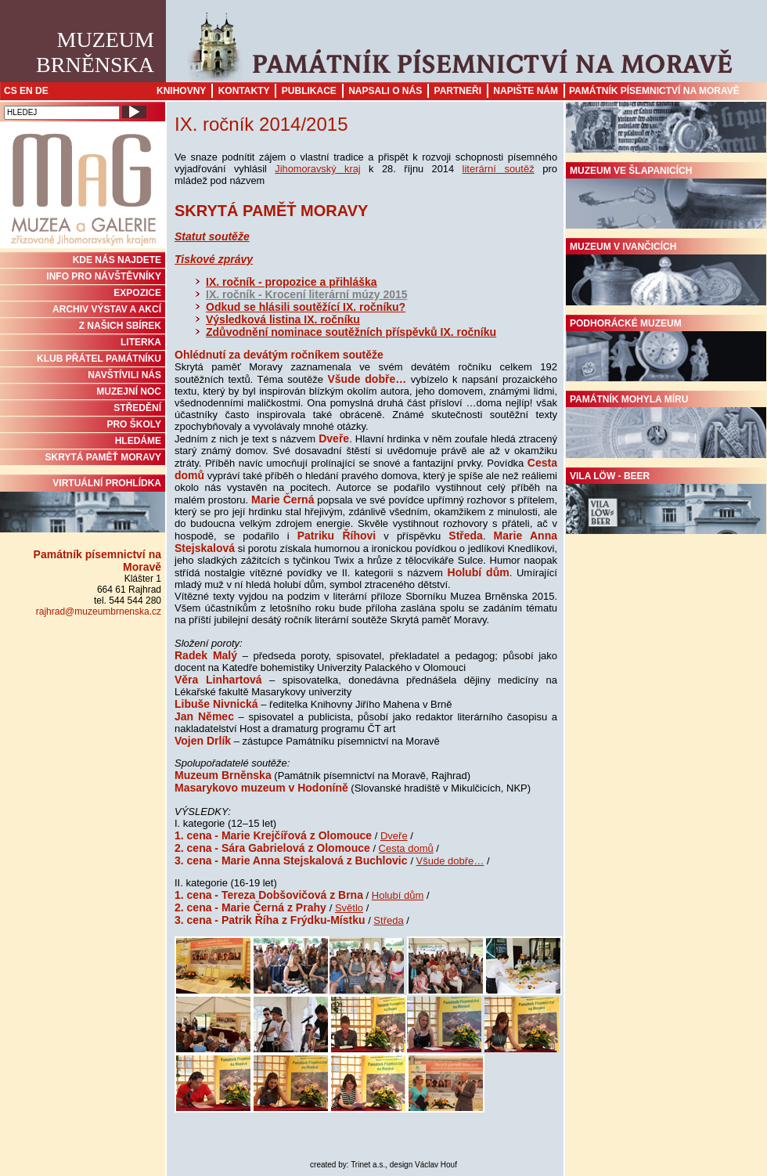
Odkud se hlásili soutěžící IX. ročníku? (305, 307)
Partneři (457, 90)
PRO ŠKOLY (133, 424)
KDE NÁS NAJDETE (117, 259)
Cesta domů (406, 848)
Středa (388, 920)
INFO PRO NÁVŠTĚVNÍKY (103, 276)
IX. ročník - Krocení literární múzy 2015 (307, 294)
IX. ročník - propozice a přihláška (291, 282)
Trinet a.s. (368, 1164)
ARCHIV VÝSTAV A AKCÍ (106, 309)
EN (26, 90)
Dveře (394, 836)
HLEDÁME (138, 440)
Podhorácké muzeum (666, 350)
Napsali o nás (385, 90)
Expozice (137, 292)
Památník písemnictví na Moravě (654, 90)
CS (10, 90)
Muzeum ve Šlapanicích (666, 197)
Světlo (349, 908)
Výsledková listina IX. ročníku (283, 319)
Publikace (309, 90)
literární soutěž (499, 169)
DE (42, 90)
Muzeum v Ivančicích (666, 273)
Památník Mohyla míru (666, 426)
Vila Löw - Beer (666, 503)
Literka (141, 342)
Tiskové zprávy (214, 259)
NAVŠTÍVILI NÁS (124, 375)
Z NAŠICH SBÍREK (120, 325)
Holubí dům (397, 895)
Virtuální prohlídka (82, 505)
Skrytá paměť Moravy (103, 457)
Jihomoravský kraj (317, 169)
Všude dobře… (450, 861)
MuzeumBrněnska (95, 52)
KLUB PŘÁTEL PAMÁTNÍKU (99, 358)
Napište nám (525, 90)
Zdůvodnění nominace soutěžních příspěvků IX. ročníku (351, 332)
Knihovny (181, 90)
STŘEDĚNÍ (137, 407)
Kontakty (244, 90)
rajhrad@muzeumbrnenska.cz (98, 611)
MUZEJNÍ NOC (128, 391)
